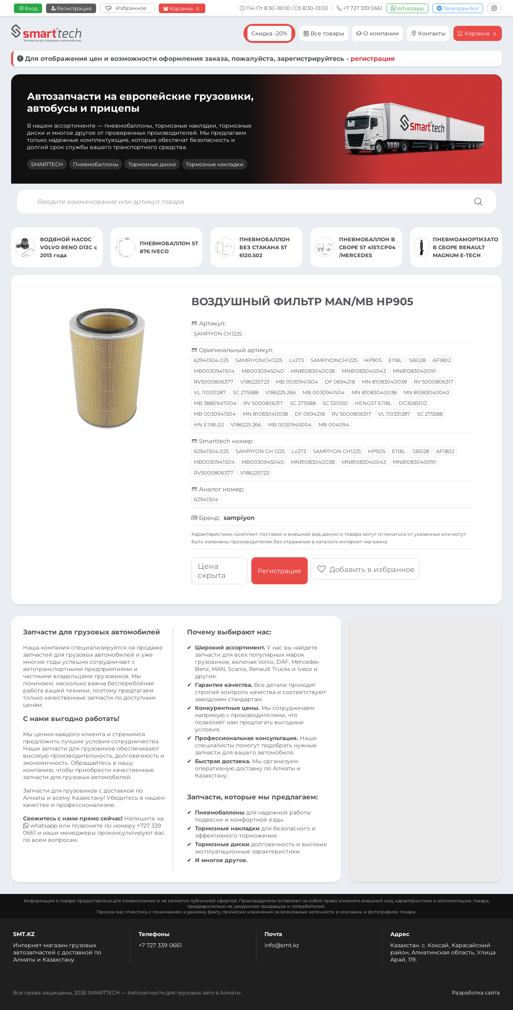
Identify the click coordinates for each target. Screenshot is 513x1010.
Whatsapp (407, 8)
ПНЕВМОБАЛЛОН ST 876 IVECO (169, 247)
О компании (377, 33)
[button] (366, 568)
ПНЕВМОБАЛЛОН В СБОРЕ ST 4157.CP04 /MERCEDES (367, 247)
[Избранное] (127, 8)
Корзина (182, 8)
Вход (28, 8)
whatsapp (41, 825)
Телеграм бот (458, 8)
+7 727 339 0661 (160, 945)
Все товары (323, 33)
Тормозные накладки (214, 164)
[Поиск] (478, 201)
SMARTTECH (47, 164)
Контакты (428, 33)
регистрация (373, 58)
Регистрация (71, 8)
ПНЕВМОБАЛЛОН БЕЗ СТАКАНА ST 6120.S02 (264, 247)
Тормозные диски (152, 164)
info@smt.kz (281, 945)
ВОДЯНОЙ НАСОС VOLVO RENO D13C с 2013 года (68, 247)
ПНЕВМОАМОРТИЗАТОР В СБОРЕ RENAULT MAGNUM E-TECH (465, 247)
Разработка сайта (476, 992)
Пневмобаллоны (95, 164)
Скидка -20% (269, 33)
